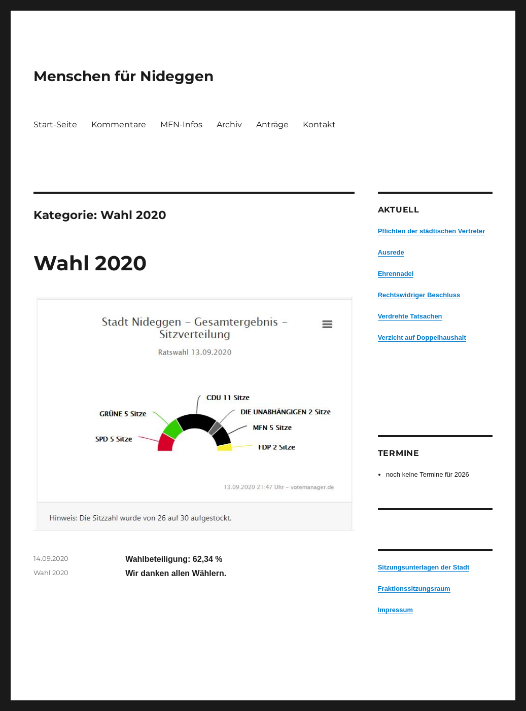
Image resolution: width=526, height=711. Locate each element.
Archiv (229, 124)
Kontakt (319, 124)
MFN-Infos (181, 124)
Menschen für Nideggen (123, 76)
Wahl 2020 (90, 263)
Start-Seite (55, 124)
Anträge (272, 124)
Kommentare (118, 124)
